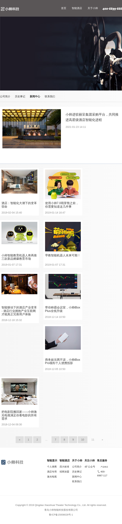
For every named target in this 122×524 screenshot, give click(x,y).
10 (82, 439)
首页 (63, 8)
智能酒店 (77, 8)
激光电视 (52, 476)
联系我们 (50, 96)
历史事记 (20, 96)
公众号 (90, 466)
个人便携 (52, 466)
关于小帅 (93, 8)
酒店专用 (52, 471)
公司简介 (5, 96)
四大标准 (64, 466)
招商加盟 (64, 471)
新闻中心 (35, 96)
